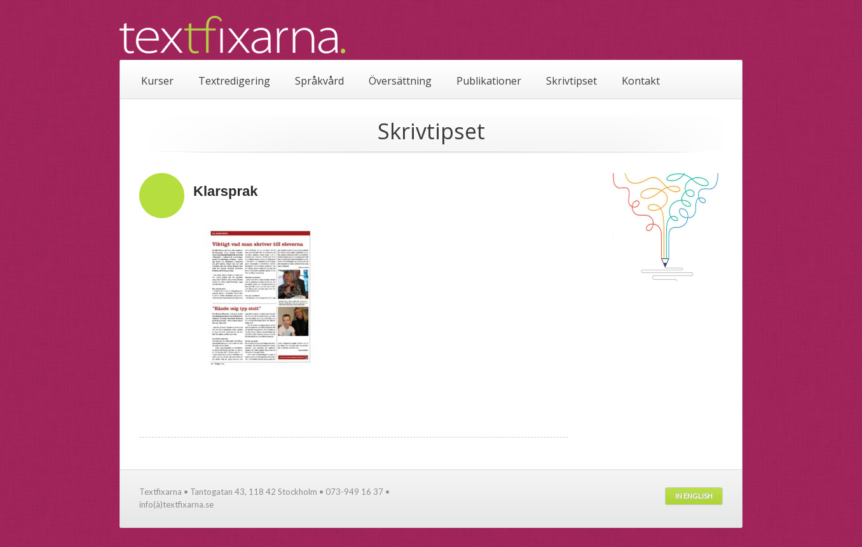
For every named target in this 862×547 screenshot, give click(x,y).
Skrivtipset (571, 81)
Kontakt (641, 81)
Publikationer (488, 81)
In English (694, 496)
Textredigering (234, 81)
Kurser (157, 81)
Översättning (400, 81)
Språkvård (319, 81)
